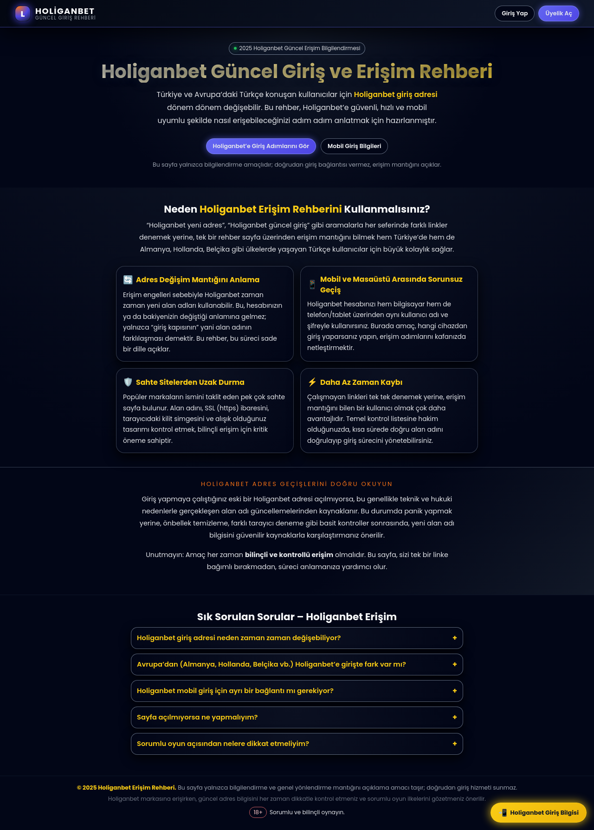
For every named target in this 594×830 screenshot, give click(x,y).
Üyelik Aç (558, 13)
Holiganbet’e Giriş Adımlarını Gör (261, 146)
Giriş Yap (515, 13)
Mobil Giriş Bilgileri (354, 146)
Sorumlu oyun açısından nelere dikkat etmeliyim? (223, 743)
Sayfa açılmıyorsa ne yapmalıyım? (197, 717)
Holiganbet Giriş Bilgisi (538, 812)
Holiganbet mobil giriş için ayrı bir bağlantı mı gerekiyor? (235, 690)
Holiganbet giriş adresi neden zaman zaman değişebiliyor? (239, 637)
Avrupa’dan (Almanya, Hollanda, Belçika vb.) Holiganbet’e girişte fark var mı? (271, 664)
